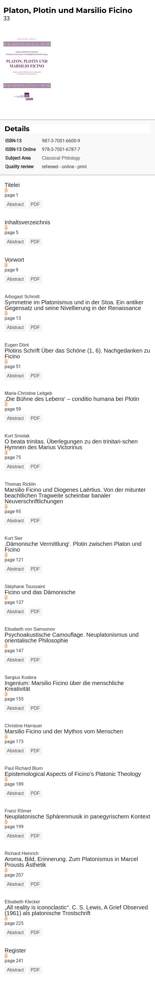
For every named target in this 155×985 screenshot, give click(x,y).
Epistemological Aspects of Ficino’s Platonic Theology (73, 774)
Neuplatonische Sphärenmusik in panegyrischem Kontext (77, 816)
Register (15, 950)
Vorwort (14, 260)
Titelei (12, 185)
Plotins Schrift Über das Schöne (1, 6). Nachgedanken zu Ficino (77, 353)
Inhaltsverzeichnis (27, 222)
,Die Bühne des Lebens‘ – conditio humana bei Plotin (72, 399)
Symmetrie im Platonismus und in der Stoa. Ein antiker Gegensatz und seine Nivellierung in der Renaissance (74, 305)
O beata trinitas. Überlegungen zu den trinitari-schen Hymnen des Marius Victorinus (71, 444)
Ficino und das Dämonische (40, 592)
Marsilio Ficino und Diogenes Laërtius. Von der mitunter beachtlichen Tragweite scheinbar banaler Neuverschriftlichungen (75, 495)
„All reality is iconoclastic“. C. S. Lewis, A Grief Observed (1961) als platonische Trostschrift (76, 910)
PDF (35, 204)
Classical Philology (61, 158)
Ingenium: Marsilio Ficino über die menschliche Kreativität (64, 686)
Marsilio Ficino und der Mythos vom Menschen (64, 731)
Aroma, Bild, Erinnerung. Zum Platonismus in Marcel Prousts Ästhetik (71, 862)
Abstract (15, 204)
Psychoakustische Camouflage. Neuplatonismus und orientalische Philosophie (72, 638)
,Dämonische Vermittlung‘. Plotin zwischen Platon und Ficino (73, 547)
